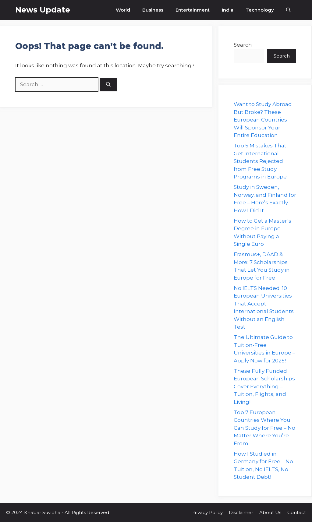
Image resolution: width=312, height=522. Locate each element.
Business (152, 10)
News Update (42, 9)
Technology (260, 10)
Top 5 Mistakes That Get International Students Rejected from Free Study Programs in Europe (260, 161)
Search (243, 45)
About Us (270, 512)
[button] (288, 10)
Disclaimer (241, 512)
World (123, 10)
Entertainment (193, 10)
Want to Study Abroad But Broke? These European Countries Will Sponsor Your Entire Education (263, 119)
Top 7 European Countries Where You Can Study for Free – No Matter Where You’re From (264, 427)
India (227, 10)
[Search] (108, 85)
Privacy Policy (207, 512)
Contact (296, 512)
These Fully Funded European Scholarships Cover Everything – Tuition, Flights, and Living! (264, 386)
